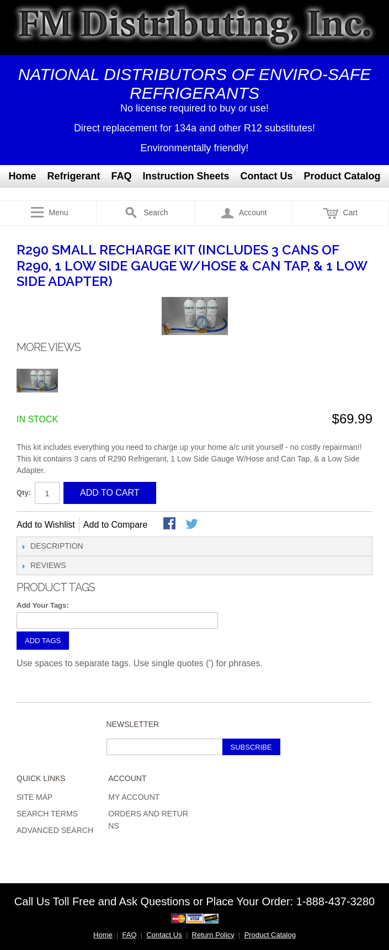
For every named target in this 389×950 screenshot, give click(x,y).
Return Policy (213, 935)
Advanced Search (55, 830)
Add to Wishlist (46, 524)
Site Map (34, 797)
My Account (133, 797)
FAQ (121, 176)
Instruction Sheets (186, 176)
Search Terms (47, 813)
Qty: (24, 493)
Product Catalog (342, 176)
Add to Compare (115, 524)
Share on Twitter (192, 524)
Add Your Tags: (43, 605)
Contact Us (267, 176)
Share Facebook (170, 524)
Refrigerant (73, 176)
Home (22, 176)
